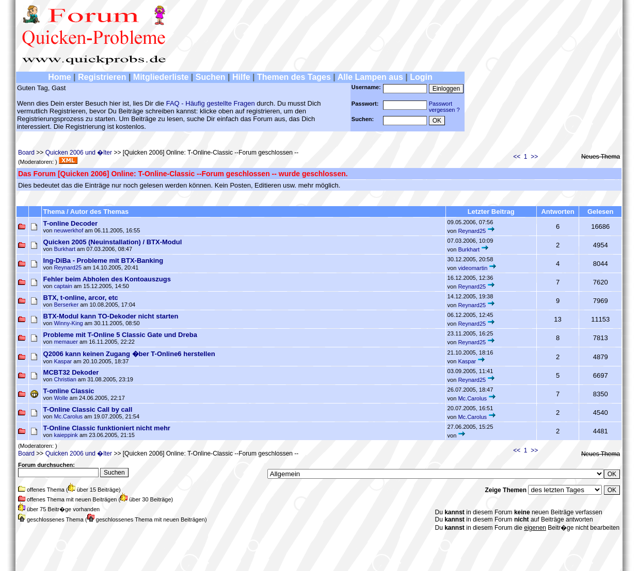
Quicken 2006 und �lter (78, 152)
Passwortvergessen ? (444, 106)
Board (26, 152)
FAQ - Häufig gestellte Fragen (210, 103)
